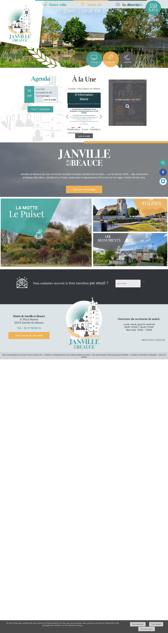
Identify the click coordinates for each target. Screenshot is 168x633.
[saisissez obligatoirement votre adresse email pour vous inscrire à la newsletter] (128, 283)
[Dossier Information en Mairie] (84, 110)
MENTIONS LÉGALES (153, 340)
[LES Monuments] (130, 249)
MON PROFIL (135, 5)
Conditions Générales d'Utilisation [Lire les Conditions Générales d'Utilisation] (143, 355)
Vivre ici (94, 5)
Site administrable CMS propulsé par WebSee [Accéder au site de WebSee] (110, 355)
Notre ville (57, 5)
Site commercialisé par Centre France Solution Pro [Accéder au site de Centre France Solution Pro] (22, 355)
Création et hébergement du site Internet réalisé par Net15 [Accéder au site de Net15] (67, 355)
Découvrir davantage (84, 189)
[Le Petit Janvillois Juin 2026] (128, 103)
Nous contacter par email (29, 335)
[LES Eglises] (130, 215)
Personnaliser (146, 629)
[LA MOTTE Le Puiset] (46, 233)
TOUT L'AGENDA (40, 109)
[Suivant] (101, 116)
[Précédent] (67, 116)
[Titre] (94, 59)
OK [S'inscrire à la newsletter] (143, 281)
